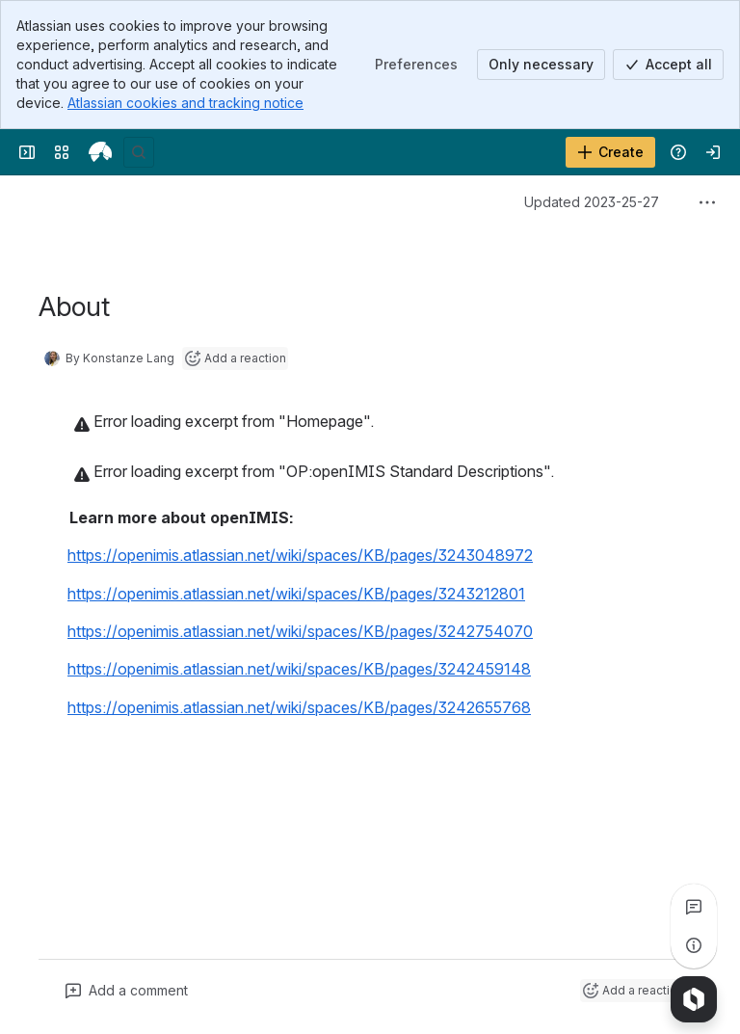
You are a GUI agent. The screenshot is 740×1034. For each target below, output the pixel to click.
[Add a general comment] (126, 990)
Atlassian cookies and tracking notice (185, 102)
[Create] (610, 152)
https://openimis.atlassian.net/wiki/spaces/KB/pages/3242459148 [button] (299, 668)
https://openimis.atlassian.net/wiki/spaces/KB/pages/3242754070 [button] (300, 631)
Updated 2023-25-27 (591, 202)
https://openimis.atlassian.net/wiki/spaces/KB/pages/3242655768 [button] (299, 707)
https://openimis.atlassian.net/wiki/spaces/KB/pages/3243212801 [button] (296, 593)
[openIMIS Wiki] (100, 152)
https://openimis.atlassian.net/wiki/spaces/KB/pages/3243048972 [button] (300, 555)
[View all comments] (693, 906)
